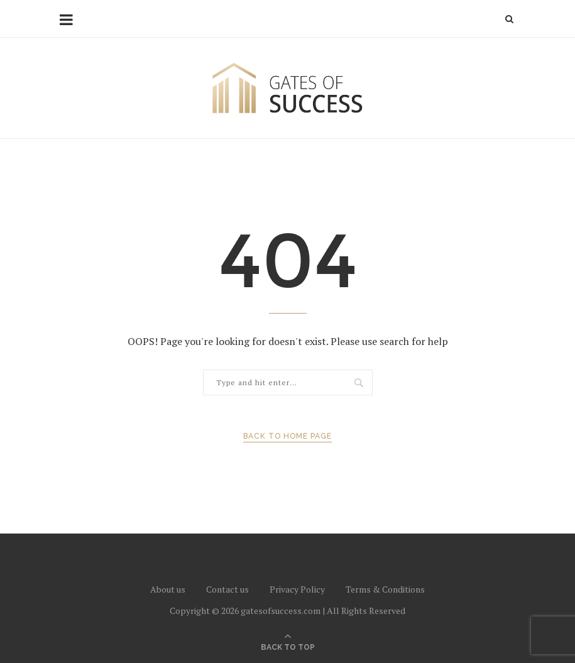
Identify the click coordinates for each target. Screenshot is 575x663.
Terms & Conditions (385, 589)
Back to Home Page (287, 436)
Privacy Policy (297, 589)
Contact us (227, 589)
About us (167, 589)
